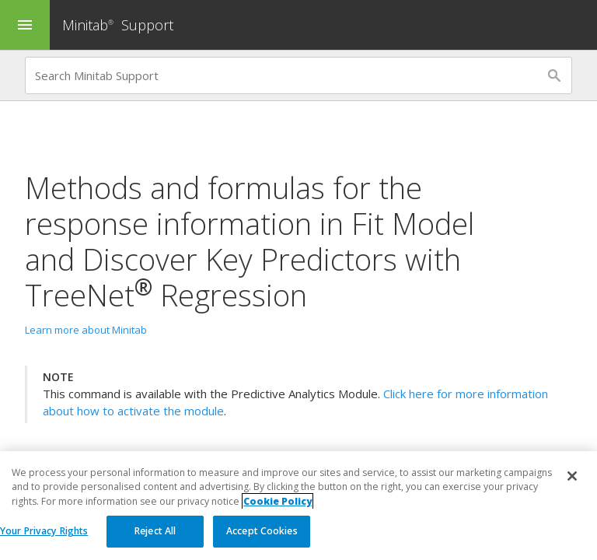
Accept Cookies (262, 531)
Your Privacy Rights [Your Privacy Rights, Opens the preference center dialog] (44, 531)
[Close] (572, 477)
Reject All (155, 531)
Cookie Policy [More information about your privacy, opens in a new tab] (277, 501)
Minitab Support (117, 25)
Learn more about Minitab (86, 330)
